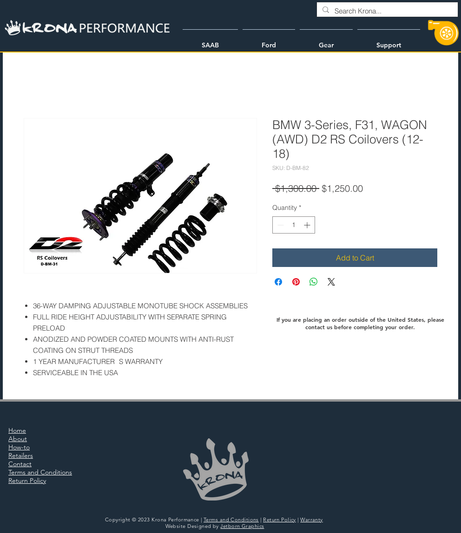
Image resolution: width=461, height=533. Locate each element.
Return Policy (279, 519)
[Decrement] (279, 225)
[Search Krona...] (386, 11)
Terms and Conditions (231, 519)
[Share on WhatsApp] (313, 281)
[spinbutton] (293, 225)
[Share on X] (331, 281)
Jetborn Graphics (242, 526)
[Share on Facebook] (278, 281)
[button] (210, 40)
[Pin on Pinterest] (296, 281)
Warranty (311, 519)
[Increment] (308, 225)
